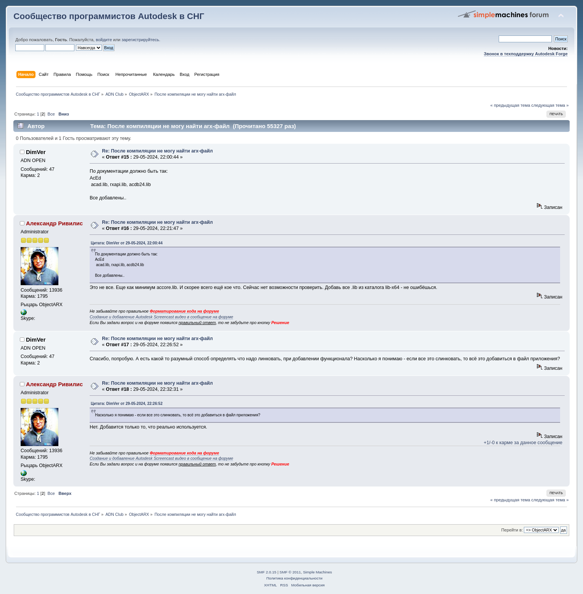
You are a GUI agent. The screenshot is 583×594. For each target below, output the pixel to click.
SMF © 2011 (290, 572)
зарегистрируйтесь (140, 39)
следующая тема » (550, 105)
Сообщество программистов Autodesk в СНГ (108, 16)
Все (51, 114)
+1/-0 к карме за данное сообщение (523, 442)
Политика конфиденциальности (294, 578)
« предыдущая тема (510, 105)
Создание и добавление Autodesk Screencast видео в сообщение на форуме (161, 317)
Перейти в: (512, 530)
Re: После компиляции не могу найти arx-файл (157, 151)
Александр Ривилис (54, 223)
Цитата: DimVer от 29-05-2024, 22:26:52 (127, 403)
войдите (104, 39)
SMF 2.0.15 (267, 572)
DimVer (36, 152)
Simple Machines (317, 572)
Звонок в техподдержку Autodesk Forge (526, 53)
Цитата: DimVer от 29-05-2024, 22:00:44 (127, 243)
